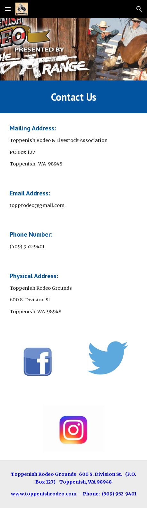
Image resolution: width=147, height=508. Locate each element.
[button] (7, 9)
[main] (73, 97)
